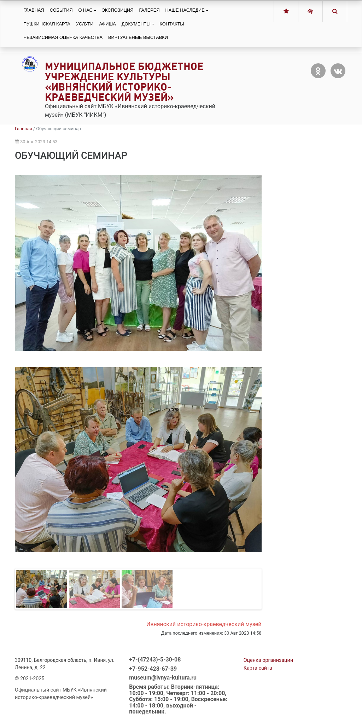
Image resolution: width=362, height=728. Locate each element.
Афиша (107, 24)
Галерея (149, 10)
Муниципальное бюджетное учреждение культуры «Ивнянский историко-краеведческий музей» (124, 81)
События (61, 10)
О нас (85, 10)
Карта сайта (258, 668)
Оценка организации (268, 660)
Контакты (172, 24)
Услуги (85, 24)
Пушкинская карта (46, 24)
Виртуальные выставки (138, 37)
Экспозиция (118, 10)
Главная (33, 10)
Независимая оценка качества (63, 37)
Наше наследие (185, 10)
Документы (136, 24)
